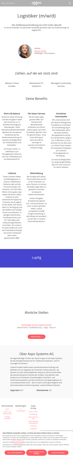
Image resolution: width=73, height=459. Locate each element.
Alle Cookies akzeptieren (14, 453)
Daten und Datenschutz (7, 413)
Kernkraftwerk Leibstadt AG (33, 422)
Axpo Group (33, 411)
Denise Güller (40, 51)
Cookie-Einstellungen (58, 453)
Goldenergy (33, 414)
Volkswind (33, 429)
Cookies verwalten (7, 417)
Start (7, 409)
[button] (70, 3)
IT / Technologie (20, 410)
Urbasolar (33, 426)
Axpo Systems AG (33, 418)
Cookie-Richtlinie (18, 442)
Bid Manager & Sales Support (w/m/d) (37, 325)
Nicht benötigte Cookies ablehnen (36, 452)
